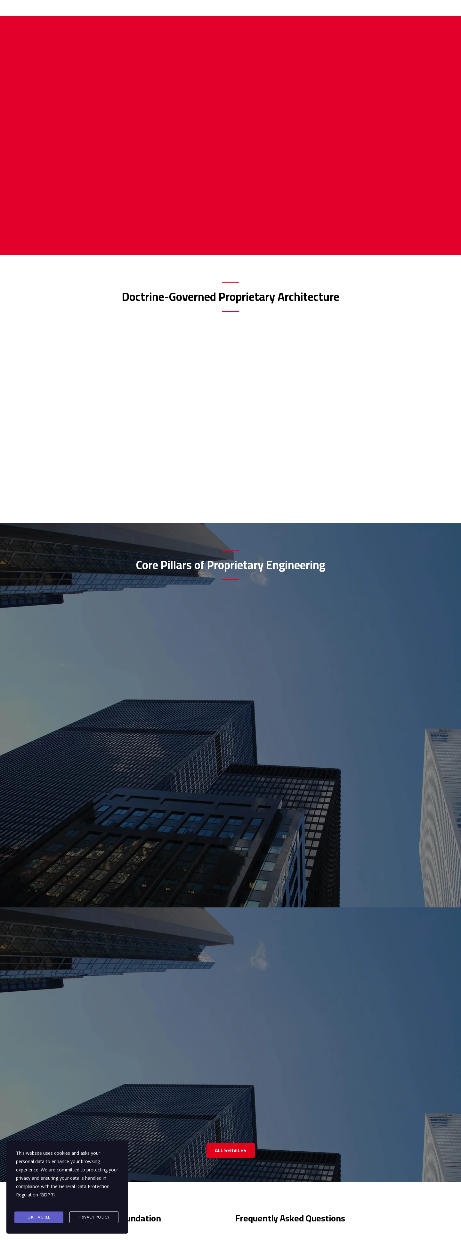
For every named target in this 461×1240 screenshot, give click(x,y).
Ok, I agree (39, 1218)
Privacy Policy (94, 1218)
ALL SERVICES (231, 732)
